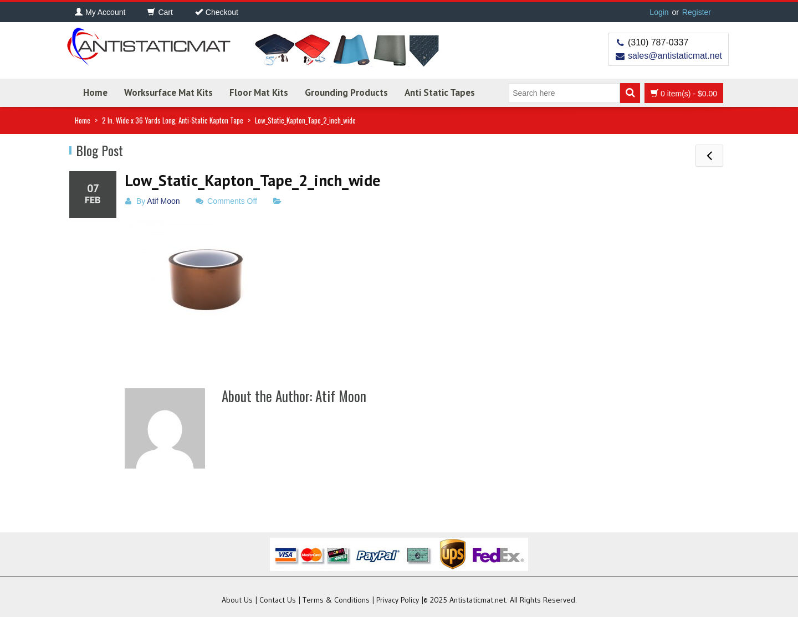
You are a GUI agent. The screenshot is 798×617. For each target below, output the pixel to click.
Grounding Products (346, 92)
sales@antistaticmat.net (675, 55)
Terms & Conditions (336, 600)
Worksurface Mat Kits (168, 92)
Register (696, 12)
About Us (237, 600)
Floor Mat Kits (258, 92)
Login (658, 12)
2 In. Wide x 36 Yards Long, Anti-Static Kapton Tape (172, 120)
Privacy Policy (397, 600)
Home (95, 92)
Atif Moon (163, 201)
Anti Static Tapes (440, 92)
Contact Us (277, 600)
